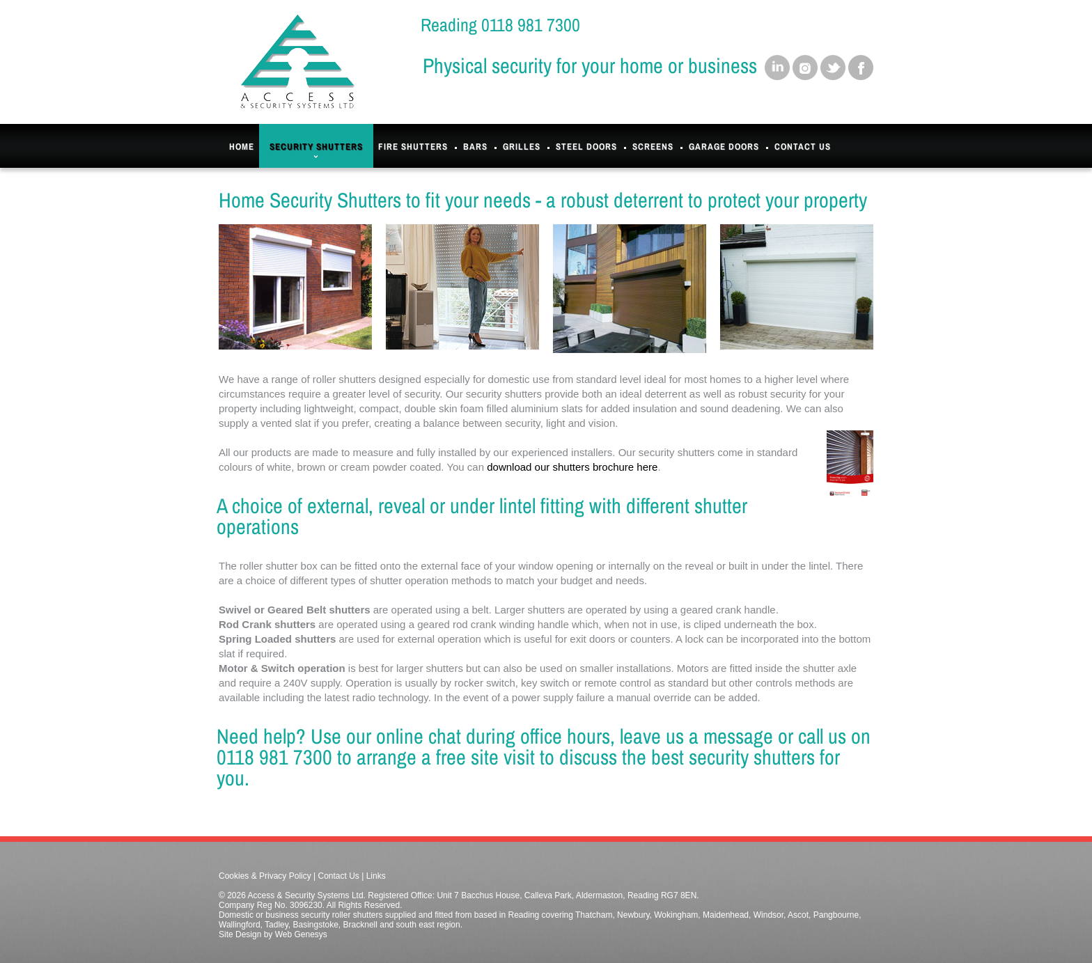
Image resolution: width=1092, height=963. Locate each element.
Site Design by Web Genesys (273, 934)
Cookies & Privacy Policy (265, 876)
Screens (652, 146)
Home (241, 146)
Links (376, 876)
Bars (475, 146)
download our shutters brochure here (572, 467)
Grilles (521, 146)
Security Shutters (316, 150)
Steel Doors (586, 146)
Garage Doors (724, 146)
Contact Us (802, 146)
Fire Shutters (413, 146)
